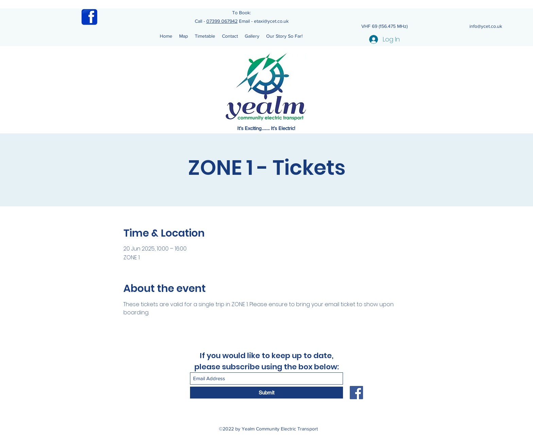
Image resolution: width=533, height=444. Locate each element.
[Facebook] (356, 392)
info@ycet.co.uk (485, 26)
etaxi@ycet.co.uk (271, 21)
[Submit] (266, 393)
